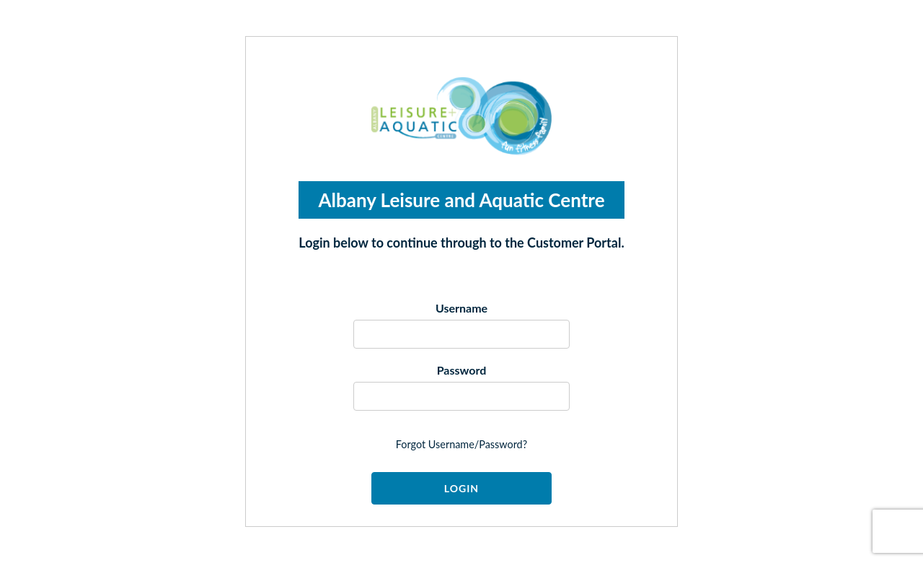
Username (461, 308)
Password (462, 370)
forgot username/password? (461, 444)
